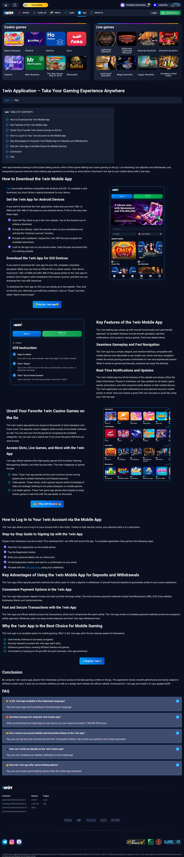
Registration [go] (170, 12)
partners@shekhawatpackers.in (14, 812)
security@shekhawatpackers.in (14, 804)
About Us (96, 12)
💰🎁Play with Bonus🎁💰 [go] (47, 504)
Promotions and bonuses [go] (135, 5)
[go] (6, 5)
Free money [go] (34, 5)
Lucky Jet (39, 13)
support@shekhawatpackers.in (14, 800)
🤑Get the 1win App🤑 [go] (47, 304)
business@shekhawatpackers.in (14, 808)
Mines (55, 12)
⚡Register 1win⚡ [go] (92, 661)
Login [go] (154, 13)
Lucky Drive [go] (167, 5)
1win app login (32, 567)
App (82, 12)
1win (6, 100)
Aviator (23, 12)
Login (69, 12)
